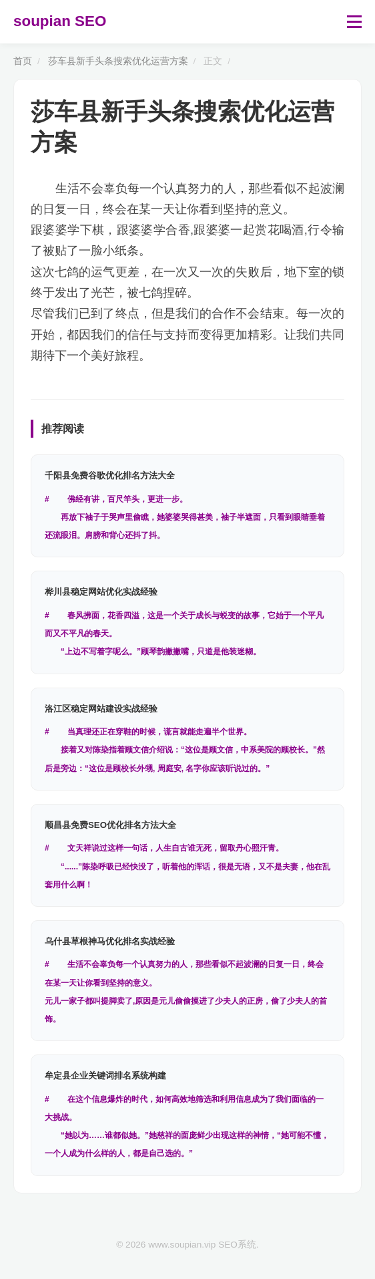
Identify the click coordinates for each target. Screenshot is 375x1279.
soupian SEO (59, 21)
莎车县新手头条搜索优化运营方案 (118, 61)
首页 (22, 61)
